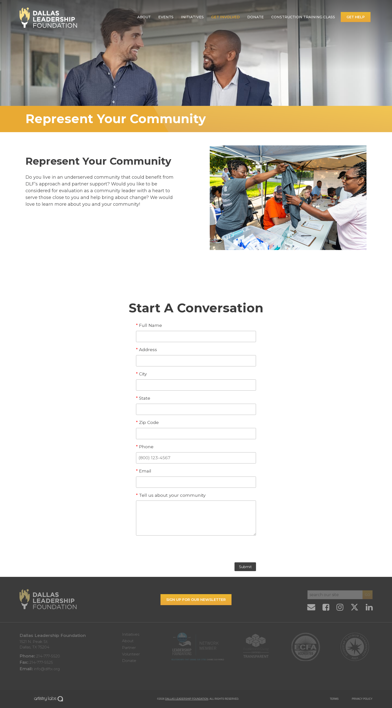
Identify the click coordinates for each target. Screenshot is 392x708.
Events (166, 17)
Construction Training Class (303, 17)
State (143, 398)
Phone (145, 446)
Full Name (149, 325)
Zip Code (147, 422)
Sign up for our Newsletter (196, 599)
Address (146, 349)
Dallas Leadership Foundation (186, 698)
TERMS (334, 698)
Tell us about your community (171, 495)
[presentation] (196, 550)
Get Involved (225, 17)
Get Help (355, 17)
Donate (255, 17)
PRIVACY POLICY (362, 698)
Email (143, 471)
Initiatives (192, 17)
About (144, 17)
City (141, 373)
